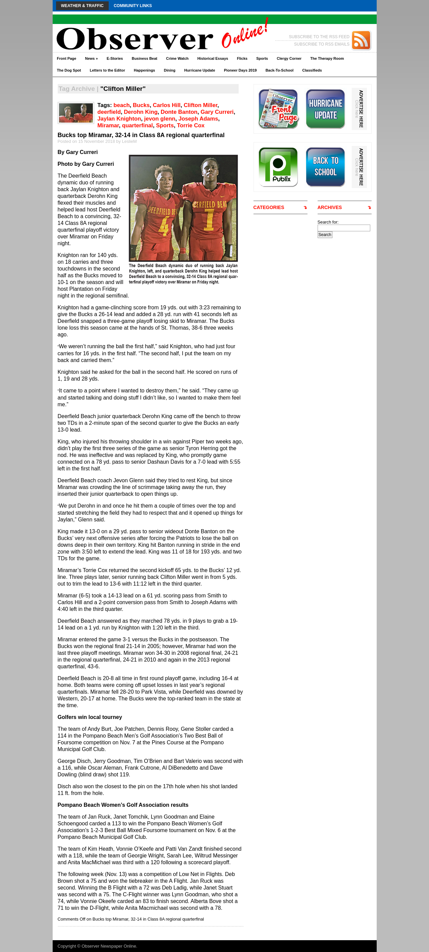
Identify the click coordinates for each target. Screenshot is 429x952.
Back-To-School (280, 70)
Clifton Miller (200, 105)
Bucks (141, 105)
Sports (262, 58)
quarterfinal (137, 125)
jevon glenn (159, 118)
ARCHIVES (330, 207)
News (91, 58)
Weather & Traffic (82, 5)
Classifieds (312, 70)
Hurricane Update (199, 70)
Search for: (328, 222)
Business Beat (144, 58)
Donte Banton (179, 112)
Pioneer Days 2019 (240, 70)
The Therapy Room (327, 58)
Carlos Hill (167, 105)
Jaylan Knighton (119, 118)
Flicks (242, 58)
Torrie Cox (191, 125)
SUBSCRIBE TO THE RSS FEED (319, 36)
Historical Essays (212, 58)
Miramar (108, 125)
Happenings (144, 70)
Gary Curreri (217, 112)
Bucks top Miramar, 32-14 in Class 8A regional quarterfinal (141, 135)
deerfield (109, 112)
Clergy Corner (289, 58)
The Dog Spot (69, 70)
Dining (169, 70)
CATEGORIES (269, 207)
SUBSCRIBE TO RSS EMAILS (321, 44)
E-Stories (115, 58)
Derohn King (141, 112)
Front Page (66, 58)
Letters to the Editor (107, 70)
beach (121, 105)
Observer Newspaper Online (109, 946)
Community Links (133, 5)
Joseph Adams (198, 118)
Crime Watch (177, 58)
